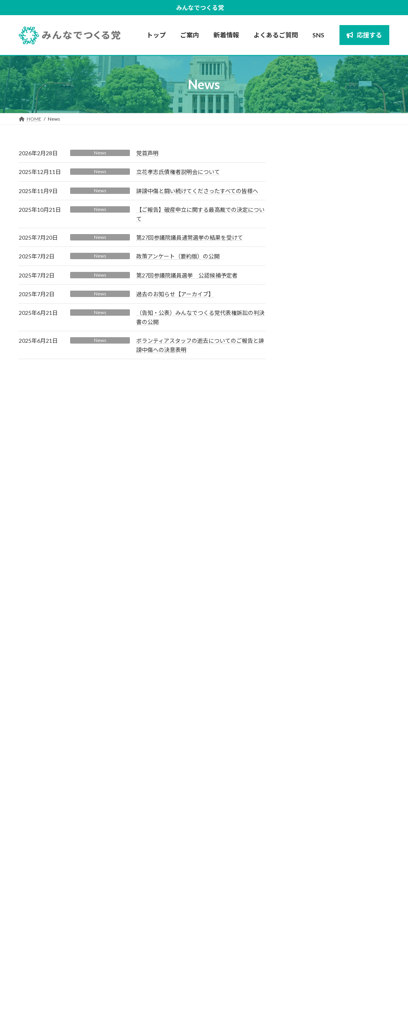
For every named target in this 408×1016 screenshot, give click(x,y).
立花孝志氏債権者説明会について (178, 171)
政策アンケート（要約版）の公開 (178, 256)
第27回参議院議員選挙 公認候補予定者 (186, 275)
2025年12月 (307, 669)
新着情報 (350, 992)
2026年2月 (305, 654)
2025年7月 (305, 718)
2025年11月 (307, 686)
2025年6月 (305, 734)
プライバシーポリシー (305, 992)
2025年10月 (307, 702)
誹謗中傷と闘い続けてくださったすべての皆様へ (197, 191)
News (100, 153)
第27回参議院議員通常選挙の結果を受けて (189, 237)
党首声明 (147, 153)
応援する (378, 992)
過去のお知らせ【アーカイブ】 (175, 294)
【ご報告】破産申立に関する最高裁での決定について (356, 300)
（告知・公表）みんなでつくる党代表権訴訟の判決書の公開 (356, 496)
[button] (51, 950)
